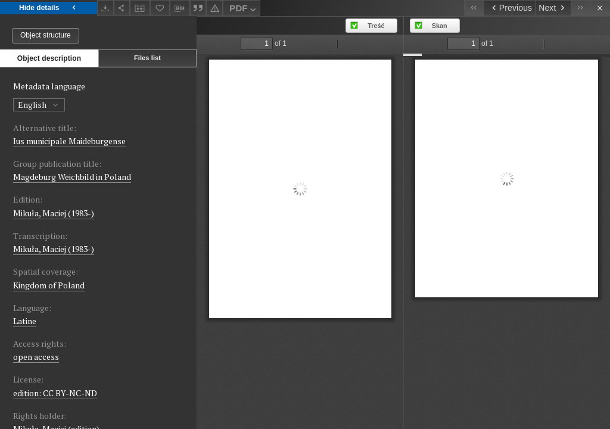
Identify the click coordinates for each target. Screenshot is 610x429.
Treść (376, 25)
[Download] (105, 8)
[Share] (122, 8)
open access (36, 356)
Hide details (48, 8)
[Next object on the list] (553, 8)
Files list (147, 57)
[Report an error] (214, 8)
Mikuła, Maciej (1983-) (53, 213)
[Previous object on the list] (509, 8)
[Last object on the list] (580, 8)
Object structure (45, 35)
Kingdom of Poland (49, 285)
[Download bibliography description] (180, 8)
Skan (439, 25)
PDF (244, 10)
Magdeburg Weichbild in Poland (72, 176)
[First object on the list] (474, 8)
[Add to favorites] (160, 8)
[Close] (600, 8)
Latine (24, 321)
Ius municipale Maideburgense (69, 141)
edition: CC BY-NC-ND (55, 393)
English (39, 104)
